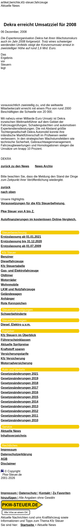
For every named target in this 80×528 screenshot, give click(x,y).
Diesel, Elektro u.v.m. (15, 324)
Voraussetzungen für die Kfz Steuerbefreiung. (33, 203)
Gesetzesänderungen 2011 (19, 415)
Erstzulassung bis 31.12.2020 (21, 241)
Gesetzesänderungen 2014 (19, 401)
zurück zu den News (15, 166)
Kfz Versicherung (13, 358)
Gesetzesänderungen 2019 (19, 378)
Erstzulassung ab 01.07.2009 (21, 246)
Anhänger (8, 298)
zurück (5, 187)
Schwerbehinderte (14, 313)
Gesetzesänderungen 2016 (19, 392)
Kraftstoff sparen (13, 349)
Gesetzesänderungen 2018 (19, 383)
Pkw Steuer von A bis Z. (17, 211)
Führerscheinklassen (15, 339)
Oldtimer (7, 275)
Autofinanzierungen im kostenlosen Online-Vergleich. (38, 219)
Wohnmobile (10, 284)
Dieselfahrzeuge (12, 261)
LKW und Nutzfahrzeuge (18, 289)
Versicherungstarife (14, 353)
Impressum (9, 449)
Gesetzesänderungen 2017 (19, 387)
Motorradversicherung (16, 363)
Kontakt (45, 493)
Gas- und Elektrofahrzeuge (20, 270)
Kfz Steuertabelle (13, 266)
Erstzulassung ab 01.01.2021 (21, 236)
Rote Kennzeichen (14, 303)
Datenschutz (28, 493)
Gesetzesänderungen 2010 (19, 420)
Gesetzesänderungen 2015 (19, 397)
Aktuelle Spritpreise (15, 344)
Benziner (7, 256)
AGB (4, 459)
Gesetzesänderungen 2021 (19, 373)
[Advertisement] (41, 77)
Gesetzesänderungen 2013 (19, 406)
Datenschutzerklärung (16, 454)
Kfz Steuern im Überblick (18, 335)
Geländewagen (11, 294)
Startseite (27, 525)
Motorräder (8, 280)
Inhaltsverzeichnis (14, 435)
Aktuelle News (11, 431)
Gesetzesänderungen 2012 (19, 411)
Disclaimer (8, 463)
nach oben (8, 192)
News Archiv (44, 166)
